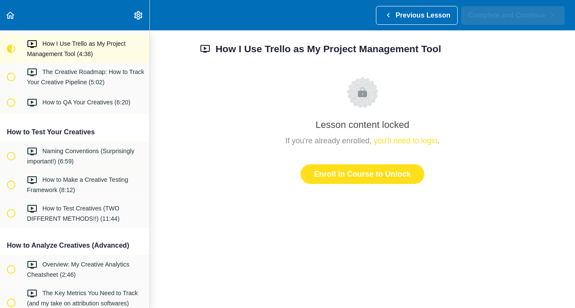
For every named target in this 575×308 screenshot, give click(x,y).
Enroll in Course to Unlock (362, 174)
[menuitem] (138, 15)
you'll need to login (406, 140)
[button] (10, 15)
